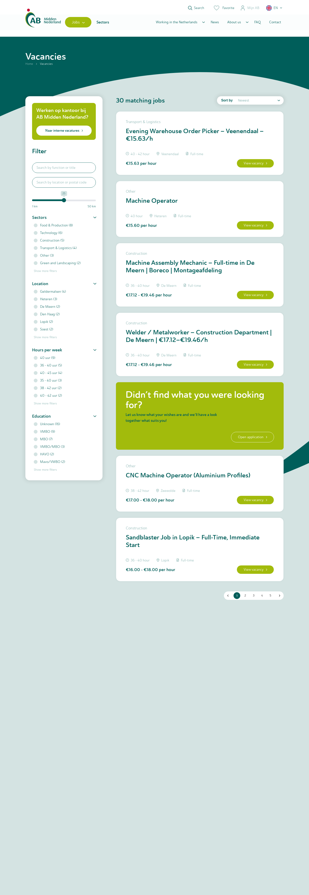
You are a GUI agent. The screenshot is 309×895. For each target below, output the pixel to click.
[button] (274, 8)
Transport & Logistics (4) (55, 250)
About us (234, 24)
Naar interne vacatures (64, 132)
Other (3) (44, 257)
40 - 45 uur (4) (48, 375)
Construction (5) (49, 242)
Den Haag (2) (47, 316)
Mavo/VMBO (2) (49, 463)
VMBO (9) (44, 433)
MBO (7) (43, 441)
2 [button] (245, 600)
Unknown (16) (47, 426)
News (215, 24)
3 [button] (253, 600)
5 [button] (270, 600)
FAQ (257, 24)
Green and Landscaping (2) (57, 265)
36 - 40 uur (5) (48, 367)
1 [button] (236, 600)
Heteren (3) (45, 301)
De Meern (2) (47, 308)
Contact (275, 24)
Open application (252, 441)
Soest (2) (43, 331)
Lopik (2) (43, 323)
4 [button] (262, 600)
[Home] (43, 23)
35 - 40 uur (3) (48, 382)
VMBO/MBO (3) (49, 448)
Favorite (223, 8)
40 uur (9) (44, 359)
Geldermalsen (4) (50, 293)
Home (29, 65)
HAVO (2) (44, 456)
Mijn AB (249, 7)
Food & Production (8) (53, 227)
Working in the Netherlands (176, 24)
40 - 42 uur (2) (48, 397)
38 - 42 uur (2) (48, 390)
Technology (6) (48, 234)
